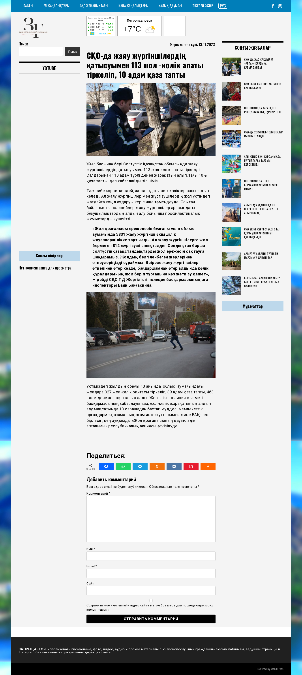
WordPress (277, 668)
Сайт (90, 583)
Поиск (23, 44)
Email (91, 566)
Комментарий (98, 493)
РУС (223, 6)
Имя (90, 549)
